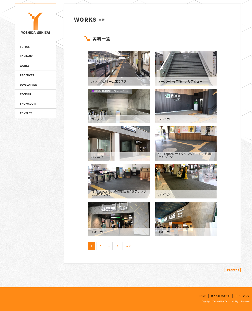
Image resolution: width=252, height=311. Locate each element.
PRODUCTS (27, 75)
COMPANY (26, 56)
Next (128, 246)
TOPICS (25, 47)
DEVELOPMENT (29, 85)
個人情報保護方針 (220, 295)
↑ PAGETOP (232, 270)
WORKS (24, 66)
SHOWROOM (28, 103)
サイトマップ (242, 295)
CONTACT (26, 113)
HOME (202, 295)
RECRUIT (25, 94)
